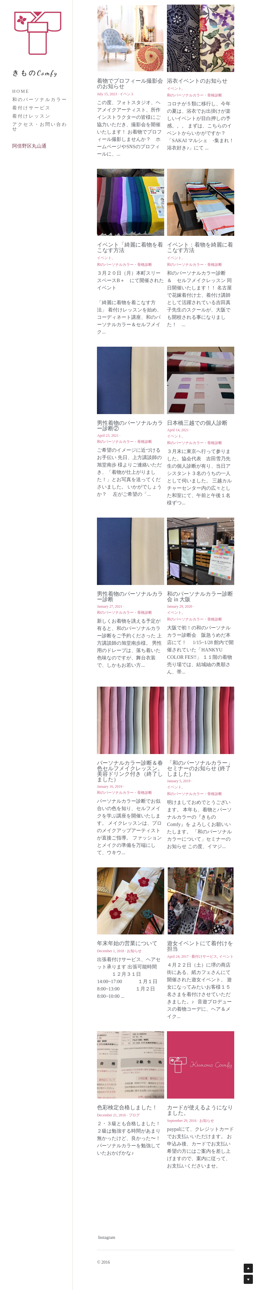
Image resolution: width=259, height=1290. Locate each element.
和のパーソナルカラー (39, 99)
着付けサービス (31, 107)
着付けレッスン (31, 116)
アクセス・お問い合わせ (39, 126)
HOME (20, 91)
